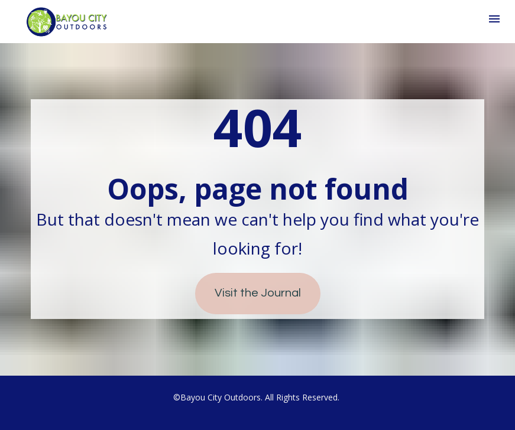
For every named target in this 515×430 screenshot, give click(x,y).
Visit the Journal (258, 293)
